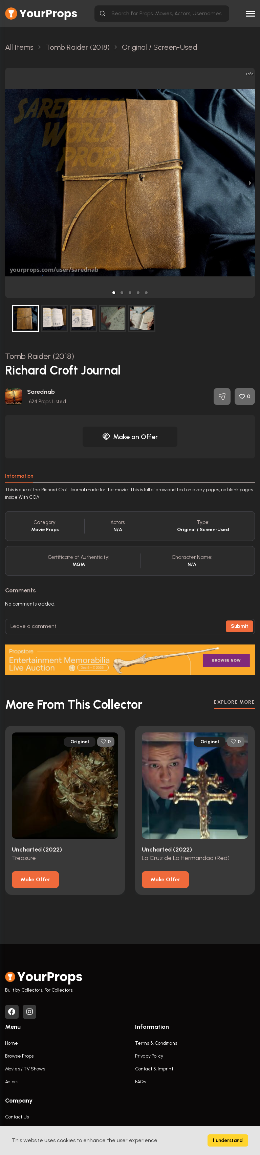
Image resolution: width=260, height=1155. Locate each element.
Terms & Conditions (156, 1043)
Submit (239, 626)
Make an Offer (130, 437)
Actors (11, 1082)
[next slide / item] (250, 183)
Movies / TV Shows (25, 1069)
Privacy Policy (149, 1056)
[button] (113, 292)
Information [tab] (19, 476)
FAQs (140, 1082)
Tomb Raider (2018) (39, 356)
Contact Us (17, 1117)
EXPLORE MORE (234, 702)
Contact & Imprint (154, 1069)
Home (11, 1043)
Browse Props (19, 1056)
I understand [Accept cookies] (228, 1140)
